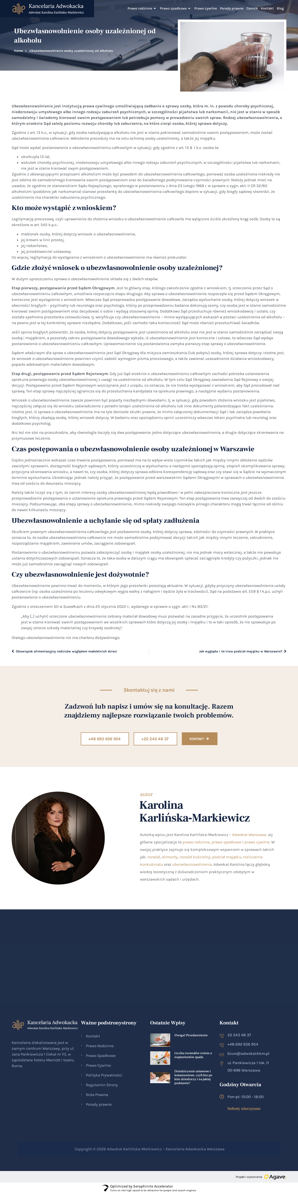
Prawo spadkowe (175, 8)
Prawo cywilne (205, 8)
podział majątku (226, 857)
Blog (280, 8)
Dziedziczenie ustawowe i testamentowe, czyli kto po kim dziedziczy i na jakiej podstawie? (193, 1077)
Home (18, 51)
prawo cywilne (257, 842)
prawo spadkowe (226, 842)
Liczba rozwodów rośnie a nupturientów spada (193, 1055)
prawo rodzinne (196, 842)
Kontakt (267, 8)
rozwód (153, 857)
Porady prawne (232, 8)
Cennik (252, 8)
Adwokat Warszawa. (249, 834)
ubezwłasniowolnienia (192, 864)
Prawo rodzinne (142, 8)
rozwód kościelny (194, 857)
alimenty (170, 857)
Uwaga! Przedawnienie (191, 1035)
